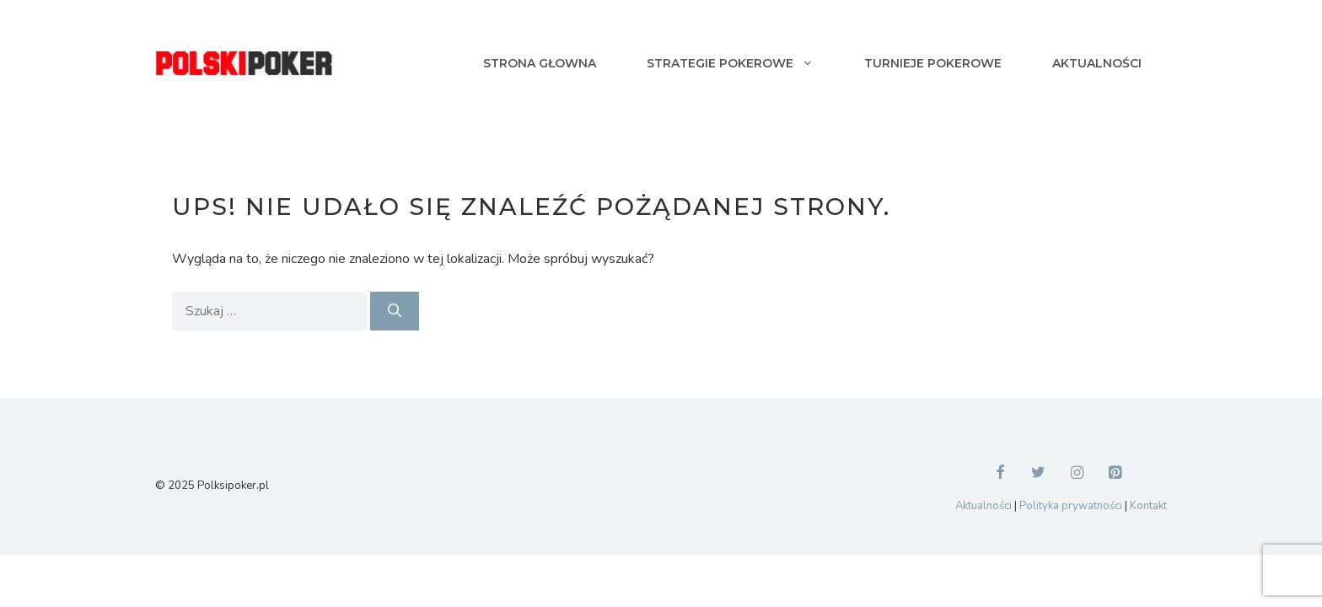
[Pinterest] (1115, 474)
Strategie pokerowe (743, 63)
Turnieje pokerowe (933, 63)
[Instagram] (1077, 474)
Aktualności (1097, 63)
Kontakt (1148, 505)
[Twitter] (1039, 474)
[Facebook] (1000, 474)
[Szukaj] (394, 311)
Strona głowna (539, 63)
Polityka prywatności (1070, 505)
